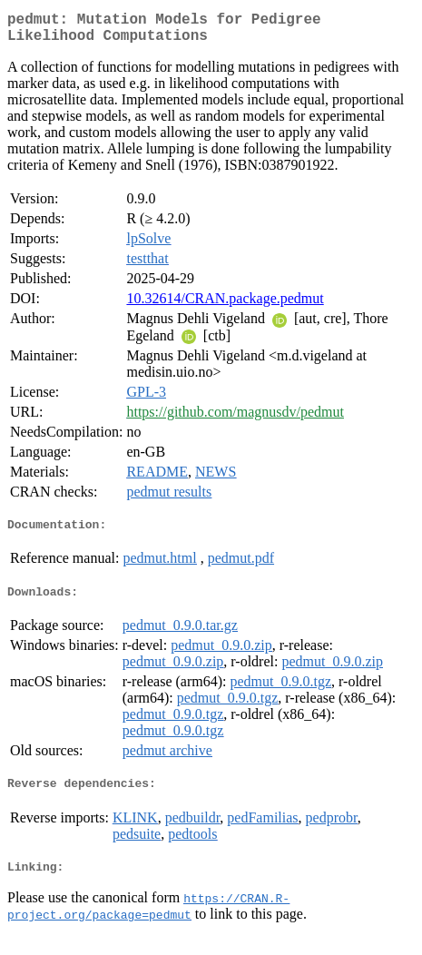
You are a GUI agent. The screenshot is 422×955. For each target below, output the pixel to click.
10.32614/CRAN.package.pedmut (224, 305)
